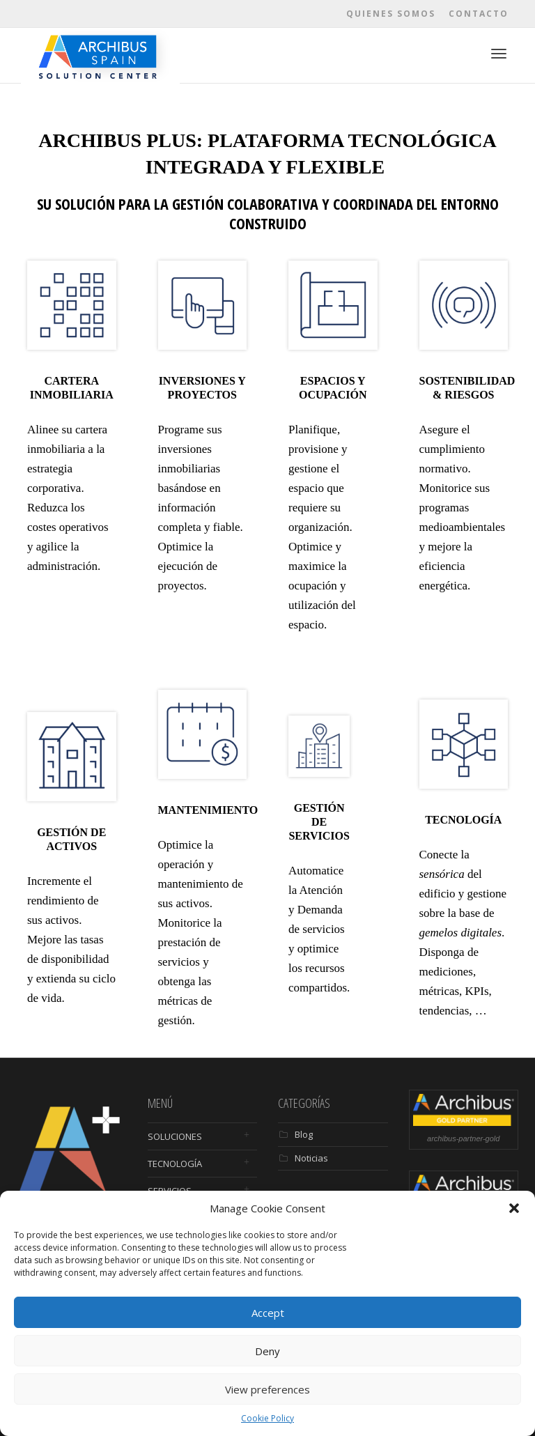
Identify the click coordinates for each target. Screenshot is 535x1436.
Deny (267, 1351)
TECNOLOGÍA (175, 1163)
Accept (267, 1313)
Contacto (479, 14)
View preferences (267, 1389)
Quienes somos (390, 14)
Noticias (311, 1158)
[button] (514, 1208)
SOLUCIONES (175, 1136)
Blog (304, 1134)
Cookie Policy (267, 1418)
